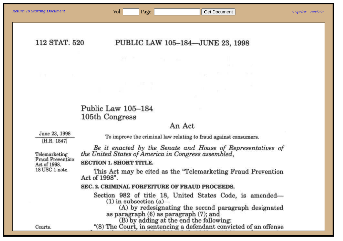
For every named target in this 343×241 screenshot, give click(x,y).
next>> (317, 11)
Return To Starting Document (38, 10)
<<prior (298, 11)
